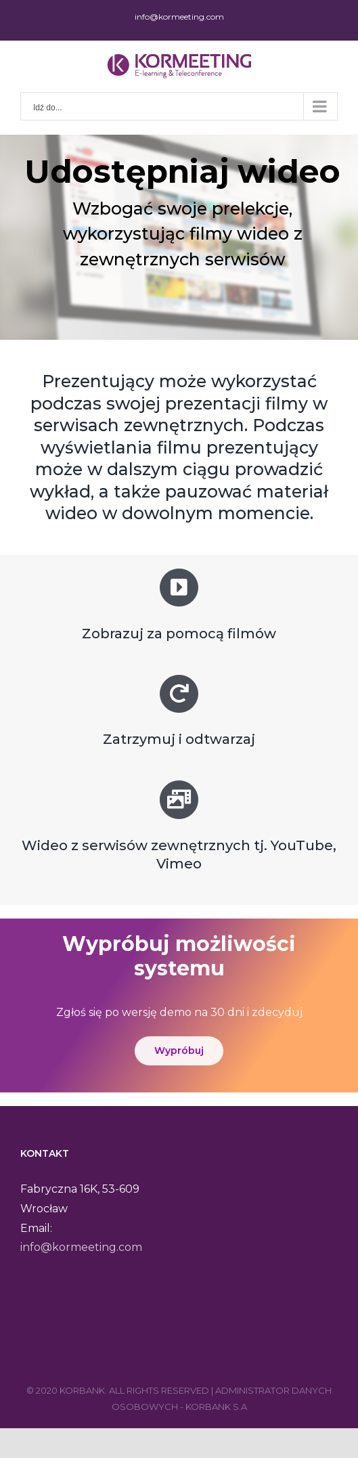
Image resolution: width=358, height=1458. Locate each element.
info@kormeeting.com (179, 17)
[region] (179, 237)
